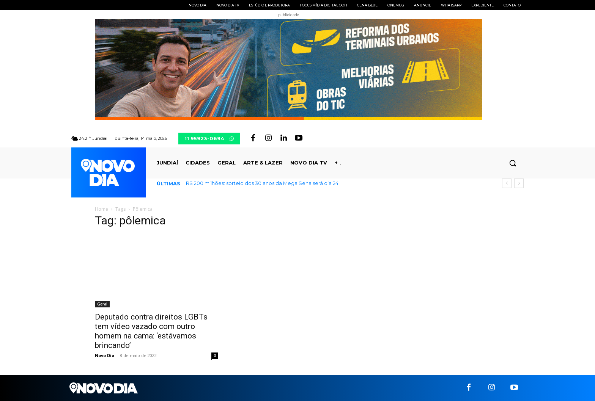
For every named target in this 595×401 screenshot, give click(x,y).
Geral (102, 304)
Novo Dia (105, 355)
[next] (519, 183)
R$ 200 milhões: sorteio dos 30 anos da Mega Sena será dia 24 (262, 183)
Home (101, 209)
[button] (513, 163)
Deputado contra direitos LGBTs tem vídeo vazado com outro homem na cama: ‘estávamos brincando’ (151, 331)
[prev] (507, 183)
